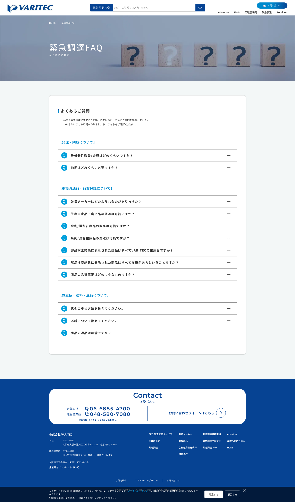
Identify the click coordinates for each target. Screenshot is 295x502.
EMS (237, 12)
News (230, 447)
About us (223, 12)
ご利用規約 (121, 480)
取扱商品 (183, 440)
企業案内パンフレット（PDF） (65, 467)
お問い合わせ (173, 480)
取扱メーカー (185, 434)
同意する (214, 494)
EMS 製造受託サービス (160, 434)
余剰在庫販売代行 (188, 447)
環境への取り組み (236, 440)
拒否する (232, 494)
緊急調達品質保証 (212, 440)
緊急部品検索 (101, 8)
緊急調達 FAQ (210, 447)
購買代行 (183, 454)
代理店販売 (251, 12)
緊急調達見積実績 (212, 434)
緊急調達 (267, 12)
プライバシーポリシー (139, 490)
